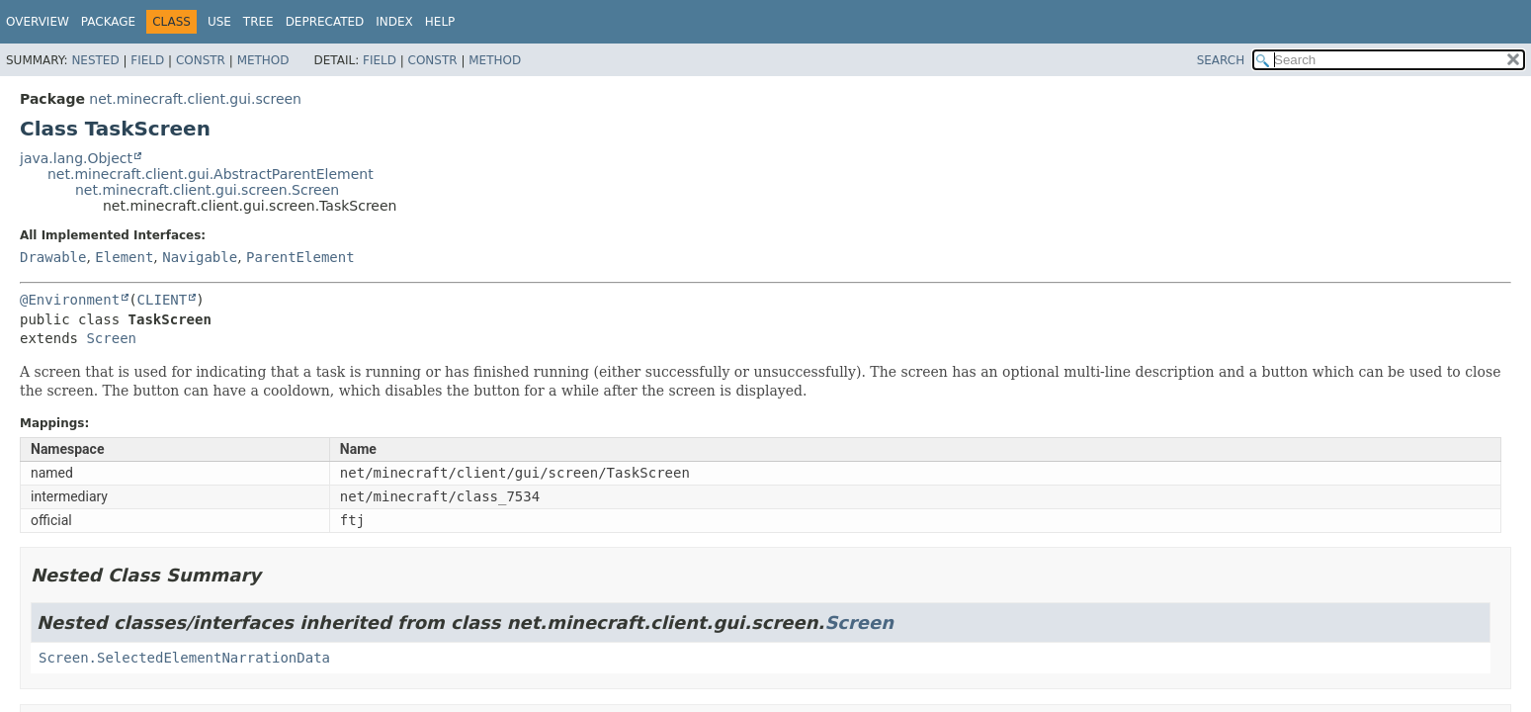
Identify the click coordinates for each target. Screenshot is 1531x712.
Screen (111, 338)
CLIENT (162, 300)
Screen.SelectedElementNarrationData (184, 658)
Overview (37, 22)
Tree (258, 22)
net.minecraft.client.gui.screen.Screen (207, 190)
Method (263, 60)
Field (147, 60)
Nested (95, 60)
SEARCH (1221, 60)
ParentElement (300, 257)
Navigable (199, 257)
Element (124, 257)
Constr (200, 60)
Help (440, 22)
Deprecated (325, 22)
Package (108, 22)
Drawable (53, 257)
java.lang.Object (76, 158)
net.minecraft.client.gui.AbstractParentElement (210, 174)
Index (394, 22)
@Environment (70, 300)
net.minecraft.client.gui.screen (195, 99)
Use (219, 22)
